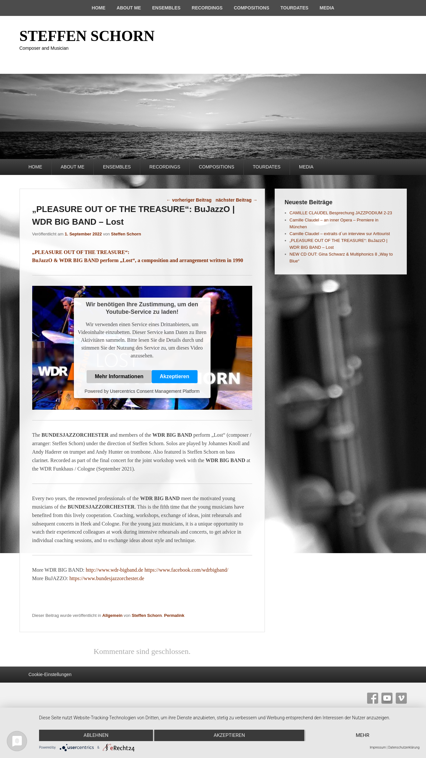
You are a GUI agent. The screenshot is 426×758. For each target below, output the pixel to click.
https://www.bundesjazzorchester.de (106, 578)
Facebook (372, 698)
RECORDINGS (207, 7)
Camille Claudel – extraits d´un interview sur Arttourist (340, 233)
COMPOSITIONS (251, 7)
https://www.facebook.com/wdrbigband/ (186, 570)
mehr (363, 735)
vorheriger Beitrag (189, 200)
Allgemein (112, 615)
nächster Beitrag (236, 200)
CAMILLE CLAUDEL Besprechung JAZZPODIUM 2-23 (341, 212)
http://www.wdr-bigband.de (114, 570)
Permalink (174, 615)
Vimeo (401, 698)
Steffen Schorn (126, 234)
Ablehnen (95, 735)
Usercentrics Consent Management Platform (154, 391)
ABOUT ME (129, 7)
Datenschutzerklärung (403, 747)
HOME (98, 7)
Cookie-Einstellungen (50, 674)
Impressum (378, 747)
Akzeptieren (174, 376)
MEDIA (327, 7)
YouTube (386, 698)
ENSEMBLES (166, 7)
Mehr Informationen (119, 376)
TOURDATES (295, 7)
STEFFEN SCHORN (87, 36)
